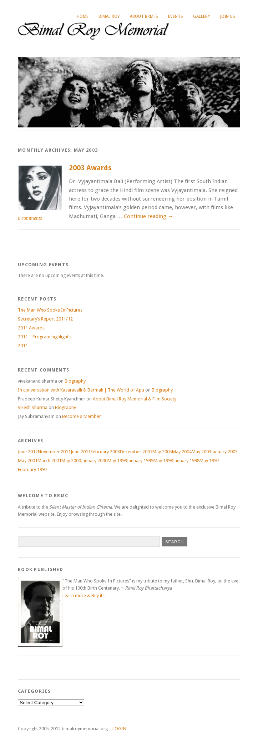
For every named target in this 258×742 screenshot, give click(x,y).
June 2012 (28, 451)
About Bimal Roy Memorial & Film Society (134, 399)
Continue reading (148, 216)
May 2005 (162, 451)
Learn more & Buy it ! (83, 595)
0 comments (30, 218)
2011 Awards (31, 327)
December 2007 (136, 451)
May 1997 (209, 460)
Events (175, 16)
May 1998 (163, 460)
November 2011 (54, 451)
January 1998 (186, 460)
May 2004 (182, 451)
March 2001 (49, 460)
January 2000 (94, 460)
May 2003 (201, 451)
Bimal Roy (109, 16)
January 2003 (224, 451)
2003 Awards (90, 168)
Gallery (201, 16)
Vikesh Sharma (32, 407)
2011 (23, 345)
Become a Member (81, 416)
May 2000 (71, 460)
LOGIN (119, 728)
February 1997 (32, 469)
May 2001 (27, 460)
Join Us (227, 16)
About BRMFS (144, 16)
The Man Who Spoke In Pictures (50, 310)
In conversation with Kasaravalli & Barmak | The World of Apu (81, 390)
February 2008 (105, 451)
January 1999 (140, 460)
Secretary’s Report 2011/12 (45, 319)
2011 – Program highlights (44, 336)
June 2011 (81, 451)
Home (82, 16)
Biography (75, 381)
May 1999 (117, 460)
